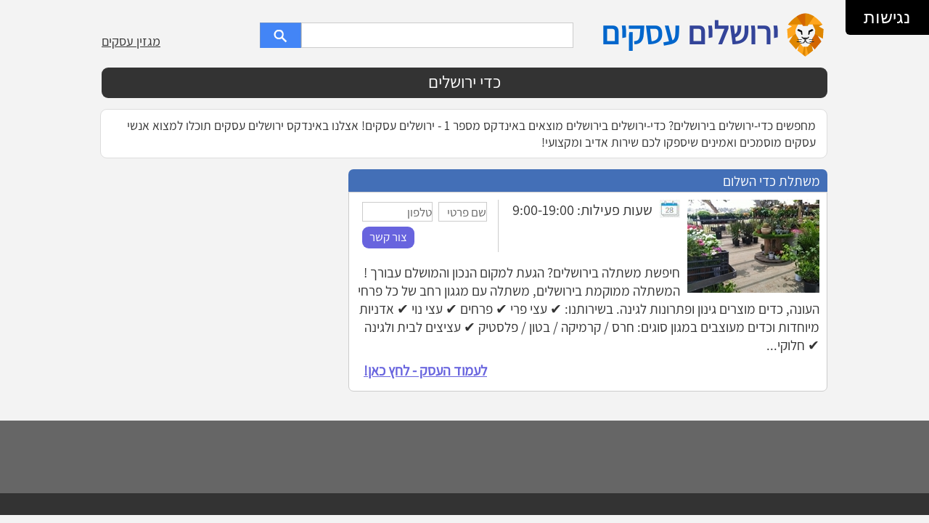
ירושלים (733, 33)
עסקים (640, 33)
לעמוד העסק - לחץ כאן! (425, 370)
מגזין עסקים (131, 41)
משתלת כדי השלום (771, 180)
